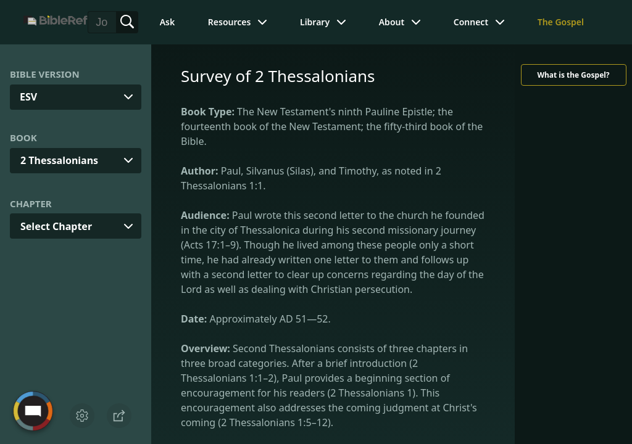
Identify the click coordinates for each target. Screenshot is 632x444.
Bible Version (45, 74)
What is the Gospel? (573, 75)
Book (23, 137)
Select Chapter (56, 226)
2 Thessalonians (59, 160)
